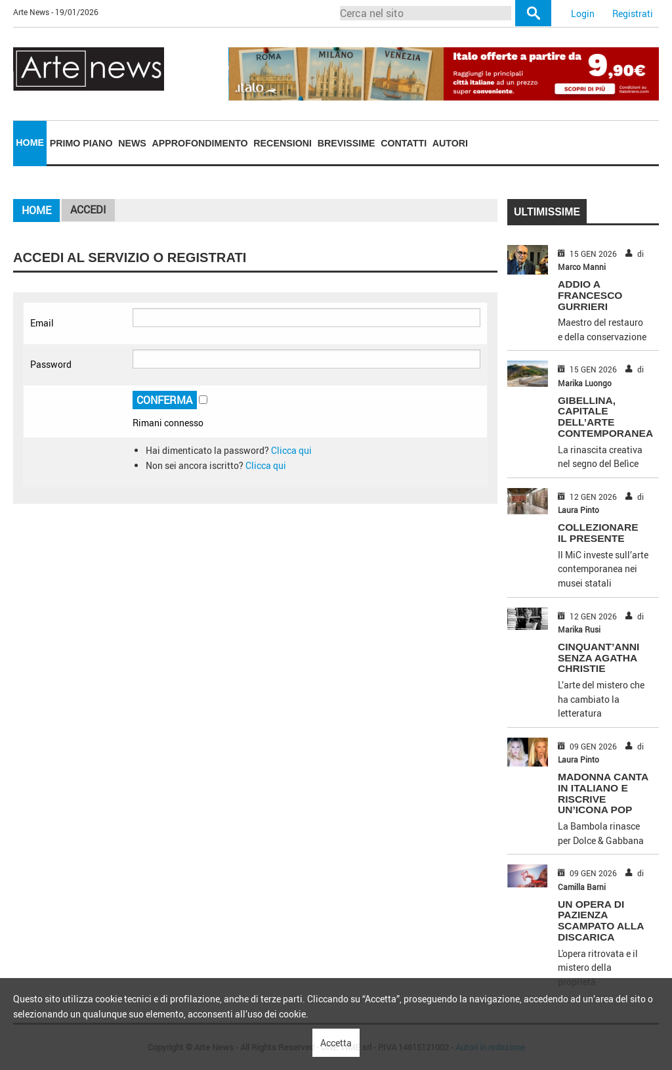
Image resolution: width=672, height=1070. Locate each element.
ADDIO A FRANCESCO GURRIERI (590, 295)
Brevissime (346, 143)
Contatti (404, 143)
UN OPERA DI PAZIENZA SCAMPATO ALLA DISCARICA (601, 921)
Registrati (632, 13)
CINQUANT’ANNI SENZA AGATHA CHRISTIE (598, 658)
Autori (450, 143)
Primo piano (81, 143)
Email (42, 323)
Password (51, 364)
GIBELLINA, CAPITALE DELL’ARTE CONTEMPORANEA (605, 417)
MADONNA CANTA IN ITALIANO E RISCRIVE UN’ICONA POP (603, 793)
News (132, 143)
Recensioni (282, 143)
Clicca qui (291, 450)
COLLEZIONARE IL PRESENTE (598, 533)
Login (583, 13)
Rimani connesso (168, 422)
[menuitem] (30, 143)
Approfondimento (200, 143)
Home (30, 142)
